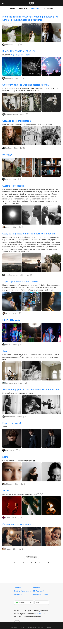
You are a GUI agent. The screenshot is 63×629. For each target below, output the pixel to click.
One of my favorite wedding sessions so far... (26, 84)
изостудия (7, 154)
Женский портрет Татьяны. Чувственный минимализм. (31, 389)
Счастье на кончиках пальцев (18, 524)
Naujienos (48, 9)
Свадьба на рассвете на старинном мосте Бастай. (28, 233)
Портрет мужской (11, 423)
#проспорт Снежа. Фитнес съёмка (20, 281)
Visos (12, 9)
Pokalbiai (23, 9)
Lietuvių (20, 602)
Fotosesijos (36, 9)
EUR (37, 602)
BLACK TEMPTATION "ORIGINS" (18, 51)
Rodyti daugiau (31, 557)
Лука (4, 351)
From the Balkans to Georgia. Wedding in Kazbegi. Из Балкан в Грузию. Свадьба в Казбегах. (30, 18)
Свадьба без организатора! (16, 120)
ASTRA (5, 490)
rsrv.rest (38, 613)
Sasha (5, 456)
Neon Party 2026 (11, 319)
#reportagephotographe (20, 55)
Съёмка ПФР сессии (13, 185)
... (43, 563)
